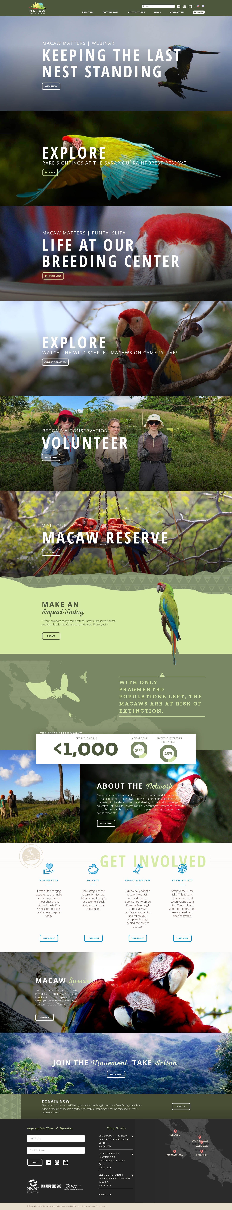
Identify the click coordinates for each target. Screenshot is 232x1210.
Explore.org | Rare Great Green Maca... (114, 1178)
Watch (52, 172)
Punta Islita (174, 1155)
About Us (87, 12)
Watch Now (51, 86)
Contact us (177, 12)
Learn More (51, 457)
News (157, 12)
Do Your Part (111, 12)
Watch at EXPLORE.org (55, 362)
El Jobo (175, 1134)
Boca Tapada (200, 1140)
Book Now (51, 552)
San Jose (201, 1155)
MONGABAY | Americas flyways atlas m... (112, 1159)
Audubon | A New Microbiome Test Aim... (114, 1139)
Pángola (202, 1145)
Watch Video (55, 276)
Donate (198, 12)
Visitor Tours (136, 12)
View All (103, 1195)
